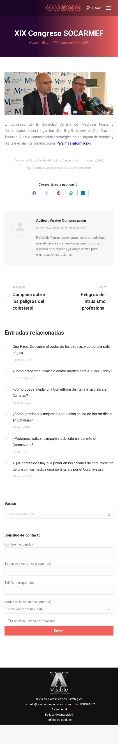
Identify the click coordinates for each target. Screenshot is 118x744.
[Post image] (6, 346)
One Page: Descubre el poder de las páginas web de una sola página (61, 349)
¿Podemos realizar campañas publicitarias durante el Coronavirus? (54, 441)
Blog (33, 160)
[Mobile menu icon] (108, 8)
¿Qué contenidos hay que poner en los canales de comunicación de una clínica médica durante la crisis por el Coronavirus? (63, 466)
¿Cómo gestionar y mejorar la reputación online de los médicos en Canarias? (62, 417)
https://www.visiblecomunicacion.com (61, 228)
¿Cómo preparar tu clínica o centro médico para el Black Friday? (62, 371)
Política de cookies (59, 719)
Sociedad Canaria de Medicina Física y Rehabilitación (63, 168)
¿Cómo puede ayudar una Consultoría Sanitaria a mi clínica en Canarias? (60, 392)
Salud (41, 160)
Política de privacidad (40, 621)
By (64, 160)
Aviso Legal (59, 709)
